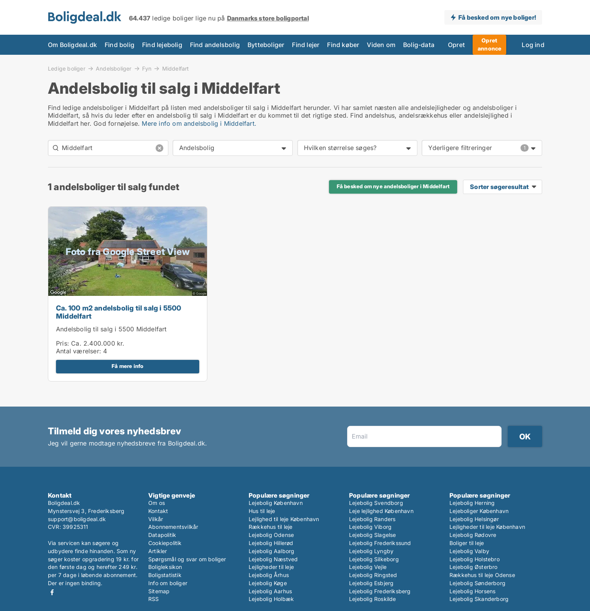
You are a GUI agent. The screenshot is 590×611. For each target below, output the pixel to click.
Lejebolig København (276, 503)
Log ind (533, 45)
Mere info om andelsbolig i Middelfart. (199, 123)
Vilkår (155, 519)
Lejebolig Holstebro (474, 559)
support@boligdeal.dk (77, 519)
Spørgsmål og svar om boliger (187, 559)
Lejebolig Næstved (273, 559)
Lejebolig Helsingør (474, 519)
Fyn (147, 68)
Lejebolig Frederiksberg (380, 591)
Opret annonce (489, 44)
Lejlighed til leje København (284, 519)
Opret (456, 45)
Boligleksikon (165, 567)
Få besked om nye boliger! (497, 17)
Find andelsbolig (215, 45)
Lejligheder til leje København (487, 526)
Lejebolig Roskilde (372, 599)
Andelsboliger (114, 68)
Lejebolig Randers (372, 519)
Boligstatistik (164, 575)
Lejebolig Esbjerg (371, 583)
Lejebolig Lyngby (371, 551)
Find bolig (119, 45)
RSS (153, 599)
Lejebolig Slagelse (372, 535)
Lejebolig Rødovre (472, 535)
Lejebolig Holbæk (271, 599)
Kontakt (158, 511)
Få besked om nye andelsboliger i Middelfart (393, 186)
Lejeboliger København (479, 511)
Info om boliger (167, 583)
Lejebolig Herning (472, 503)
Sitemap (159, 591)
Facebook (52, 592)
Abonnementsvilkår (173, 526)
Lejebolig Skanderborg (479, 599)
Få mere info (127, 366)
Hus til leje (262, 511)
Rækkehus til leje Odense (482, 575)
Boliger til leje (466, 543)
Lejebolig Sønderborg (477, 583)
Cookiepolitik (165, 543)
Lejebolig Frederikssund (380, 543)
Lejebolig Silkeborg (374, 559)
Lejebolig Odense (271, 535)
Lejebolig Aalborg (271, 551)
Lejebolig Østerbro (473, 567)
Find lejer (305, 45)
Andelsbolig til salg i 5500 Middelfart (111, 329)
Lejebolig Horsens (472, 591)
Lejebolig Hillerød (271, 543)
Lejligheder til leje (271, 567)
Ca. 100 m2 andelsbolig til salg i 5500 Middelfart (118, 312)
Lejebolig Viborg (370, 526)
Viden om (381, 45)
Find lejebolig (162, 45)
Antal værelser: (78, 351)
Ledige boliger (66, 68)
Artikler (157, 551)
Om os (156, 503)
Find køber (343, 45)
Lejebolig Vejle (368, 567)
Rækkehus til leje (270, 526)
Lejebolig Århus (269, 575)
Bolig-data (418, 45)
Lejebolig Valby (469, 551)
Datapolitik (162, 535)
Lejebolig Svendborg (376, 503)
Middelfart (175, 68)
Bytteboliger (266, 45)
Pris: (63, 343)
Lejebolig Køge (268, 583)
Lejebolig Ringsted (373, 575)
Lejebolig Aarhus (270, 591)
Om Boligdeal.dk (72, 45)
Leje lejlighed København (381, 511)
